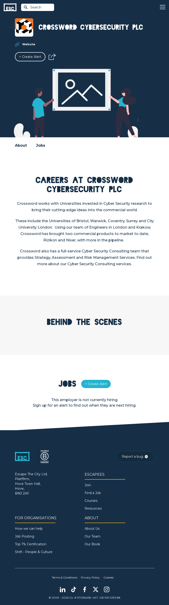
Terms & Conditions (64, 577)
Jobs (40, 145)
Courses (91, 501)
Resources (93, 508)
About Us (92, 529)
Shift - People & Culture (34, 552)
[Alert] (30, 56)
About (21, 145)
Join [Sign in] (88, 485)
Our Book (92, 544)
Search (32, 7)
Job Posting (24, 536)
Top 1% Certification (30, 544)
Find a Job (93, 493)
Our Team (92, 536)
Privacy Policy (90, 577)
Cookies (108, 577)
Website (28, 44)
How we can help (29, 529)
